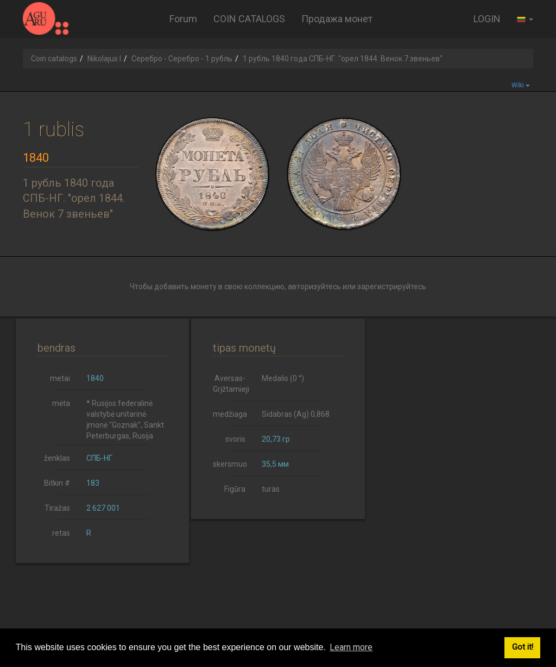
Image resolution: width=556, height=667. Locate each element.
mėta (61, 403)
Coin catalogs (54, 58)
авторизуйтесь (314, 286)
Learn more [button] (351, 647)
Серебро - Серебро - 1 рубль (181, 58)
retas (61, 533)
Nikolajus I (104, 58)
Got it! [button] (522, 647)
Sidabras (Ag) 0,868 (296, 414)
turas (271, 489)
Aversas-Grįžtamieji (231, 383)
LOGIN (487, 18)
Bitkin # (57, 483)
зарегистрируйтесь (391, 286)
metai (60, 378)
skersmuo (230, 464)
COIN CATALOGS (249, 18)
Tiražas (57, 508)
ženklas (57, 458)
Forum (183, 18)
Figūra (234, 489)
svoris (235, 439)
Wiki (520, 85)
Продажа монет (336, 18)
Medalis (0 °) (283, 378)
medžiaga (230, 414)
